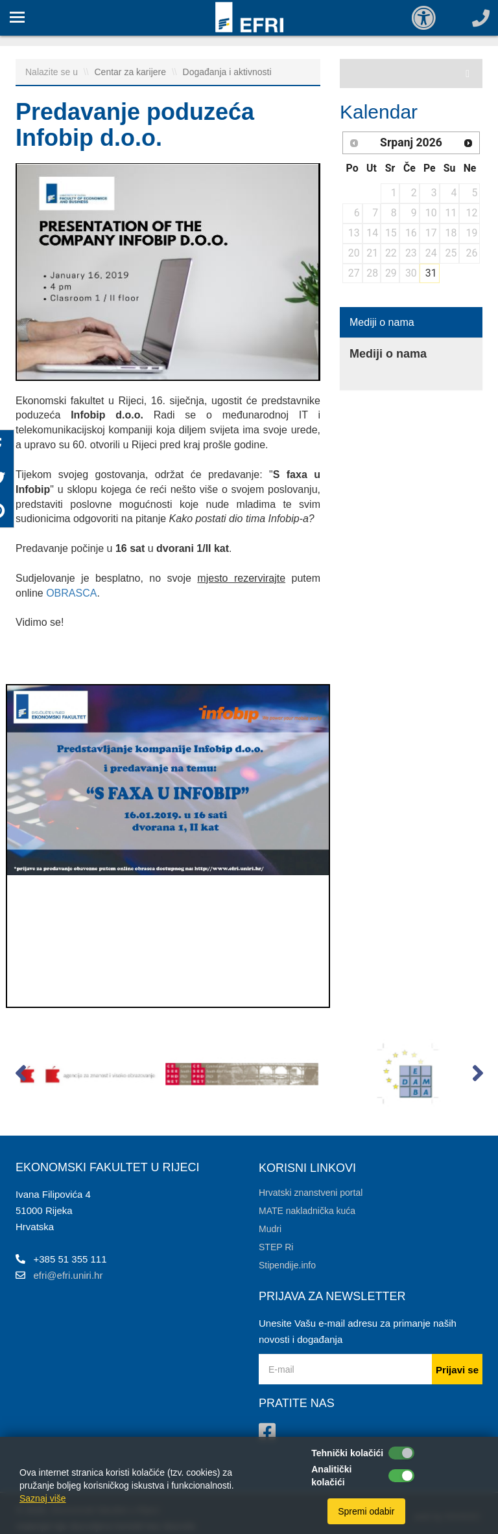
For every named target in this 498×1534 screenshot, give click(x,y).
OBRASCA (71, 593)
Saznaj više (42, 1498)
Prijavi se (457, 1369)
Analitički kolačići (331, 1475)
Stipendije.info (287, 1265)
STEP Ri (276, 1247)
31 (431, 273)
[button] (20, 1076)
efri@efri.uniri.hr (68, 1275)
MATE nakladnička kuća (307, 1211)
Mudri (270, 1229)
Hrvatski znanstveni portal (310, 1192)
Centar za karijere (132, 72)
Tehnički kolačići (347, 1453)
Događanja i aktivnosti (227, 72)
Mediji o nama (382, 322)
